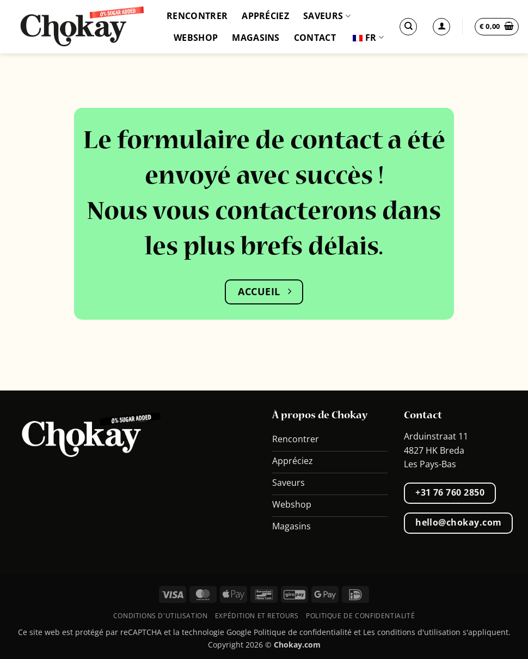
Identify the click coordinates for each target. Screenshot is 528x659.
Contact (315, 38)
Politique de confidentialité (360, 615)
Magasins (256, 38)
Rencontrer (197, 16)
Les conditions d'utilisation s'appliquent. (437, 632)
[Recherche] (408, 26)
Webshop (196, 38)
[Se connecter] (441, 26)
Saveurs (327, 16)
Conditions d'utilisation (160, 615)
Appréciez (265, 16)
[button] (497, 26)
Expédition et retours (257, 615)
